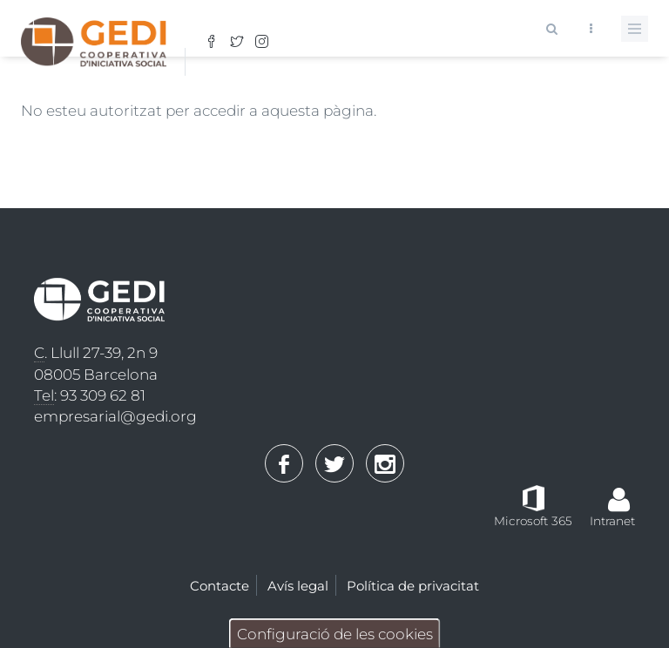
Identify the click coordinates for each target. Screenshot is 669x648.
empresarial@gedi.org (115, 416)
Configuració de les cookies (335, 634)
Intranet (612, 521)
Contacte (219, 585)
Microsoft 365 (533, 521)
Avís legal (297, 585)
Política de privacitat (413, 585)
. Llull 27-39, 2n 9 (96, 353)
